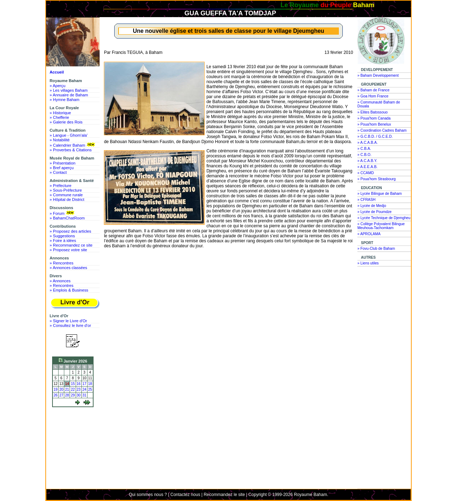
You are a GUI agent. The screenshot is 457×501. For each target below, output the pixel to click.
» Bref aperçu (62, 168)
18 (90, 384)
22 (73, 389)
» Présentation (62, 163)
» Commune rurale (66, 195)
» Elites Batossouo (372, 112)
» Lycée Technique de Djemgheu (384, 218)
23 (79, 389)
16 (79, 384)
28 (67, 395)
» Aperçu (57, 86)
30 (79, 395)
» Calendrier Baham (73, 144)
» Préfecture (60, 185)
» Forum (63, 213)
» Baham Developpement (378, 75)
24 (84, 389)
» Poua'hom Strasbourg (376, 179)
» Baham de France (373, 90)
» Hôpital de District (67, 199)
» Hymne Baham (64, 99)
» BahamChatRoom (67, 218)
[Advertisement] (74, 436)
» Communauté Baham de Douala (378, 104)
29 (73, 395)
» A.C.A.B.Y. (367, 161)
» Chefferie (59, 117)
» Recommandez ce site (71, 245)
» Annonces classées (68, 267)
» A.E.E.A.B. (367, 167)
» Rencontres (62, 263)
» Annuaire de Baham (69, 95)
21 (67, 389)
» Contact (58, 172)
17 (84, 384)
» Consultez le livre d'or (70, 325)
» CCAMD (365, 173)
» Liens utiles (368, 263)
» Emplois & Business (69, 290)
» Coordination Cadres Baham (382, 130)
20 (61, 389)
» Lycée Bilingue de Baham (379, 194)
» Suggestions (62, 236)
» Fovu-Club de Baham (376, 248)
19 (55, 389)
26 (55, 395)
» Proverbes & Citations (71, 150)
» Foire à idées (63, 240)
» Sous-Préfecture (66, 190)
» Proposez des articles (70, 231)
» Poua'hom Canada (374, 118)
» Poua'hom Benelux (374, 124)
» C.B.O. (364, 155)
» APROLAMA (369, 234)
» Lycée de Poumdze (374, 212)
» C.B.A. (364, 149)
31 (84, 395)
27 (61, 395)
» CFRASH (366, 200)
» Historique (60, 113)
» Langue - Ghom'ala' (68, 135)
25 (90, 389)
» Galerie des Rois (66, 122)
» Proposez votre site (68, 250)
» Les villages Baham (68, 90)
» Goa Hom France (372, 96)
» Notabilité (60, 140)
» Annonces (60, 281)
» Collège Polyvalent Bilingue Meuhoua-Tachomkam (381, 226)
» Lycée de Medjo (371, 206)
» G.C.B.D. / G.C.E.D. (375, 136)
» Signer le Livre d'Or (68, 321)
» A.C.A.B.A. (367, 143)
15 (73, 384)
